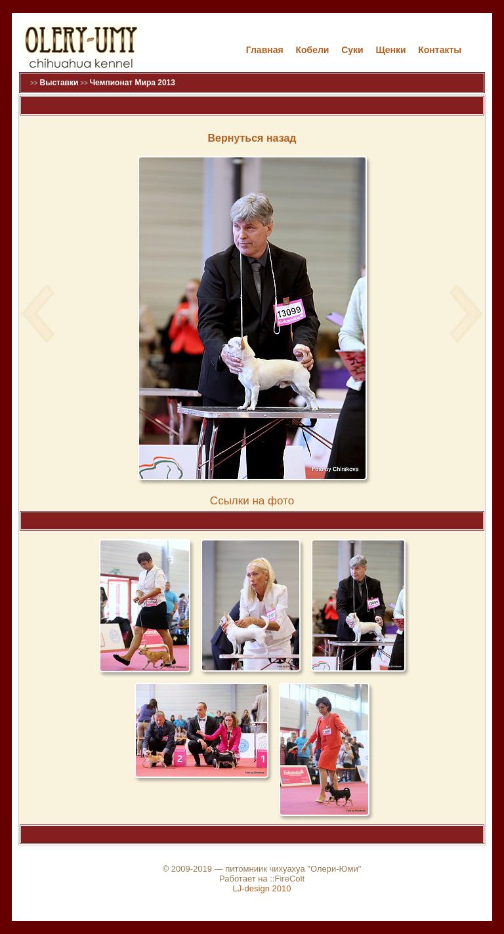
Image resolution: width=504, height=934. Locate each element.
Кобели (312, 50)
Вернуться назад (252, 138)
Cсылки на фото (252, 501)
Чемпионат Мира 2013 (132, 82)
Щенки (390, 50)
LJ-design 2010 (262, 888)
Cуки (352, 50)
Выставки (58, 82)
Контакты (439, 50)
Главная (265, 50)
